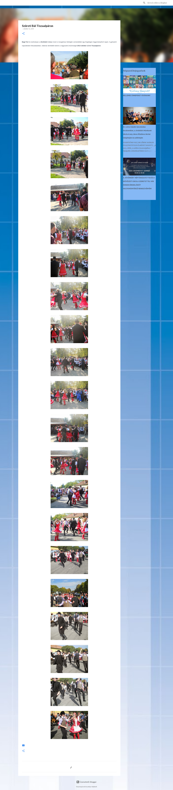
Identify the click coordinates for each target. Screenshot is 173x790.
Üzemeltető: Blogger (86, 782)
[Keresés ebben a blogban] (159, 3)
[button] (23, 33)
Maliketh (94, 786)
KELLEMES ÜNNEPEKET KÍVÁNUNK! (136, 95)
